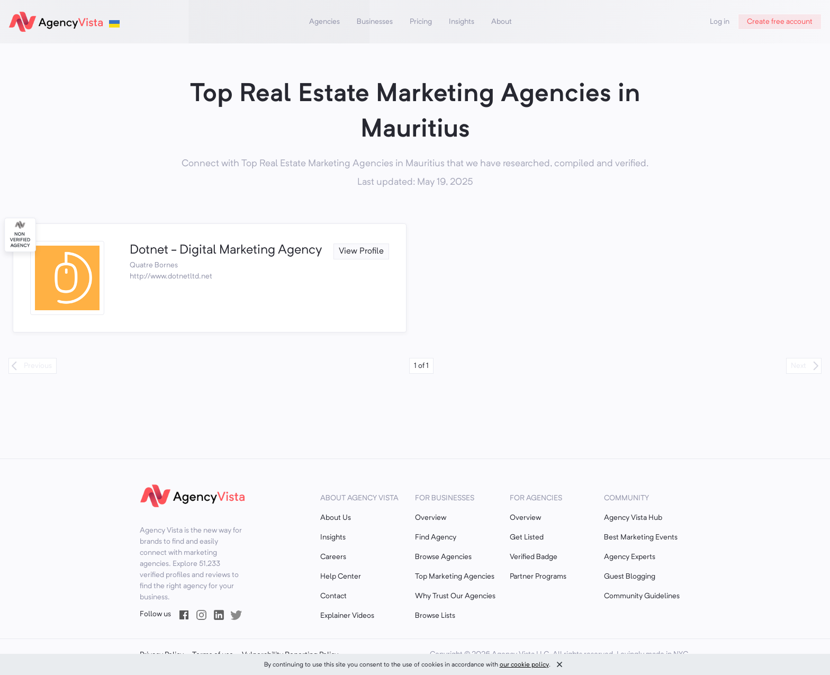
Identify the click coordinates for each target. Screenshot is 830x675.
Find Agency (435, 537)
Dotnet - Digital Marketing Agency (226, 250)
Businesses (375, 21)
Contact (333, 596)
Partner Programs (538, 576)
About (501, 21)
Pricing (421, 21)
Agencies (324, 21)
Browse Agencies (443, 557)
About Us (335, 517)
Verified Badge (533, 557)
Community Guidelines (642, 596)
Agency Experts (629, 557)
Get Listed (527, 537)
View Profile (361, 251)
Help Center (340, 576)
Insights (461, 21)
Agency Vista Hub (633, 517)
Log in (719, 21)
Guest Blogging (629, 576)
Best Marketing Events (641, 537)
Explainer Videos (347, 615)
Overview (430, 517)
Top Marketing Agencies (454, 576)
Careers (333, 557)
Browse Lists (435, 615)
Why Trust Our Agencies (455, 596)
